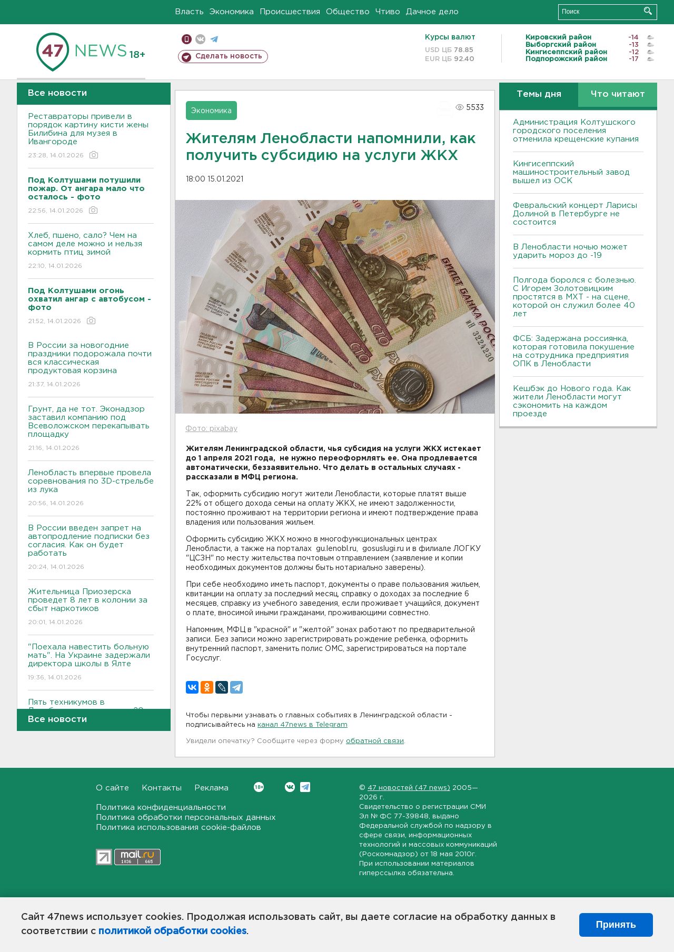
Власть (189, 11)
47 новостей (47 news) (409, 788)
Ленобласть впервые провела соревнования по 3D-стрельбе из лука (91, 488)
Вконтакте (259, 787)
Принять (616, 924)
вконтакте (200, 39)
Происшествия (290, 11)
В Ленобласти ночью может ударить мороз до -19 (570, 251)
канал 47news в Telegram (302, 725)
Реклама (211, 788)
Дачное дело (432, 11)
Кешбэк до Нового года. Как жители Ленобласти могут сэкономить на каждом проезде (572, 401)
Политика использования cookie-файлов (178, 827)
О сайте (112, 788)
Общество (348, 11)
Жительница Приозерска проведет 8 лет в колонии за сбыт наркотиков (91, 607)
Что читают (618, 94)
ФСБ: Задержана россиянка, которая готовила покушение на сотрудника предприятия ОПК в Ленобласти (574, 351)
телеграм (214, 39)
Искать (648, 11)
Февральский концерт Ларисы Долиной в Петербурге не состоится (575, 214)
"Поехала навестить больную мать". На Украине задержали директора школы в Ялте (91, 663)
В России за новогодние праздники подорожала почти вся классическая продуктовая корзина (91, 365)
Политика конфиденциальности (161, 807)
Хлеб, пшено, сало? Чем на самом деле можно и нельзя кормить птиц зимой (91, 251)
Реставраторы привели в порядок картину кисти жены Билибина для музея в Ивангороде (91, 136)
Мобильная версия (187, 39)
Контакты (162, 788)
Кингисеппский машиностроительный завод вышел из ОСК (571, 172)
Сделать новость (228, 56)
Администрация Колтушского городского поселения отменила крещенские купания (576, 131)
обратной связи (375, 741)
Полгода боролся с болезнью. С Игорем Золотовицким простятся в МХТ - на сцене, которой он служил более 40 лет (574, 297)
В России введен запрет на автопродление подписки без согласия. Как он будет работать (91, 548)
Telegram (305, 787)
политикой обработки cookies (172, 931)
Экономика (232, 11)
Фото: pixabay (211, 429)
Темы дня (539, 94)
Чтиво (387, 11)
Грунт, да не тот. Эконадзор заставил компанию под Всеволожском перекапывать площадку (91, 429)
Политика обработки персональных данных (186, 817)
